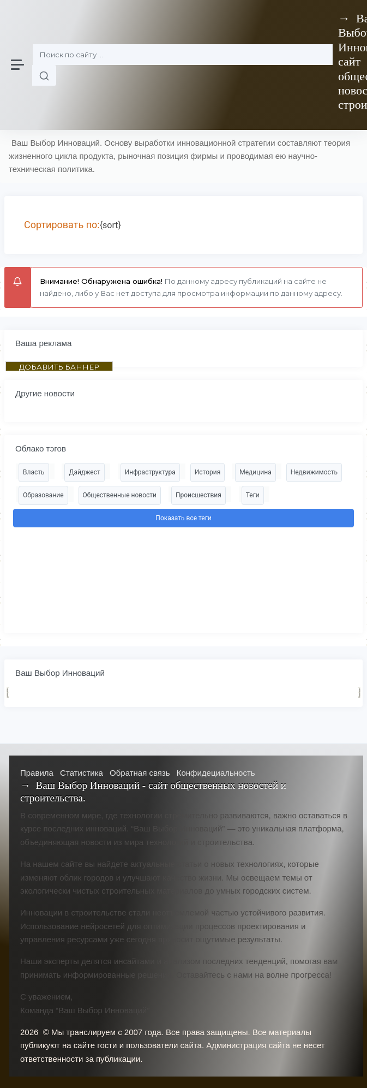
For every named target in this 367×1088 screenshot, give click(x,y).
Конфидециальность (216, 772)
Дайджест (84, 472)
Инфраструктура (150, 472)
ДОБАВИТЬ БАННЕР (59, 366)
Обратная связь (140, 772)
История (207, 472)
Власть (34, 472)
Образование (43, 495)
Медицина (255, 472)
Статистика (81, 772)
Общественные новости (120, 495)
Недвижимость (314, 472)
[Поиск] (183, 54)
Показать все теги (183, 518)
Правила (36, 772)
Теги (253, 495)
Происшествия (198, 495)
